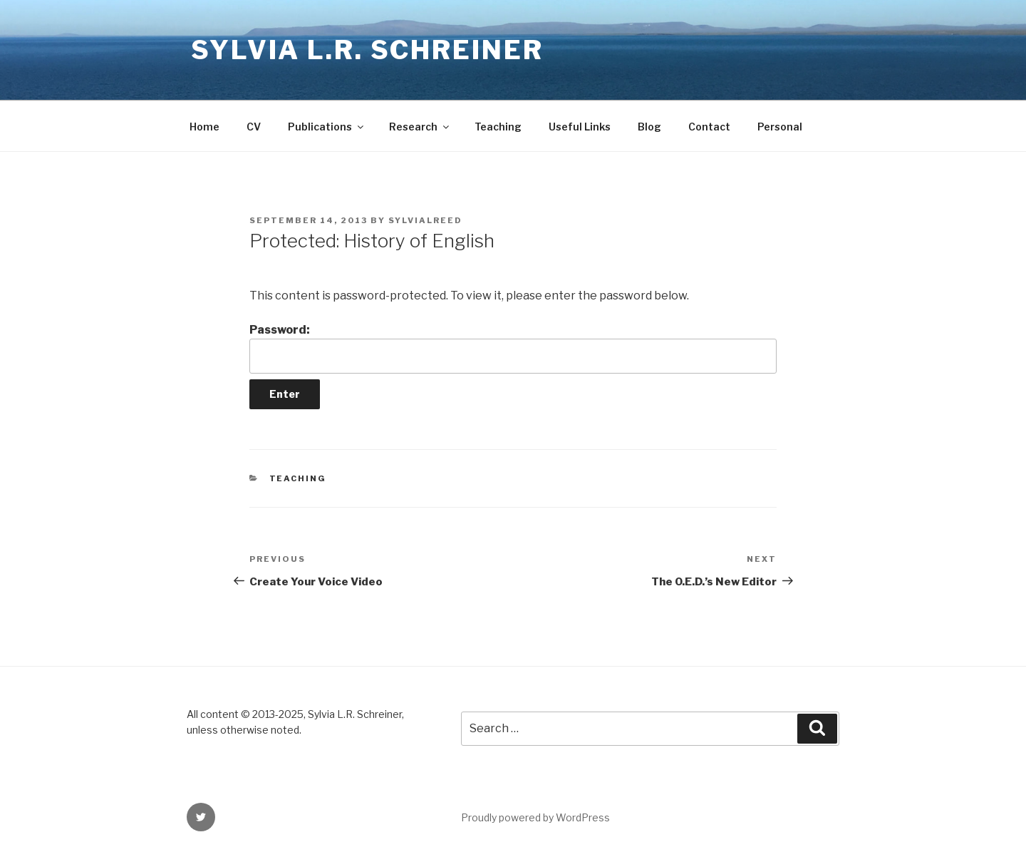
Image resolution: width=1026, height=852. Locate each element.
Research (420, 126)
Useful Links (580, 126)
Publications (327, 126)
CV (254, 126)
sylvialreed (425, 220)
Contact (709, 126)
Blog (649, 126)
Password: (513, 348)
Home (204, 126)
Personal (779, 126)
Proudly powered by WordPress (535, 817)
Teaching (498, 126)
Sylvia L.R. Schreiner (367, 50)
